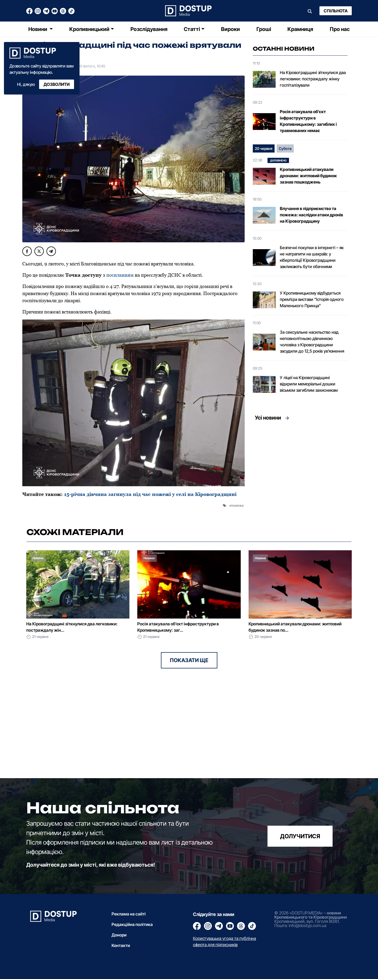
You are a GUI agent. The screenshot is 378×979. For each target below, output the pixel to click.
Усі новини (268, 418)
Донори (119, 935)
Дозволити (57, 84)
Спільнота (336, 10)
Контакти (121, 945)
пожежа (237, 505)
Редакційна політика (132, 924)
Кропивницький (89, 29)
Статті (192, 29)
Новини (38, 29)
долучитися (300, 836)
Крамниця (300, 29)
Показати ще (189, 660)
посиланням (120, 275)
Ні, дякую (26, 84)
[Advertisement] (300, 472)
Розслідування (148, 29)
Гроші (263, 29)
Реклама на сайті (129, 914)
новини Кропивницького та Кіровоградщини (310, 915)
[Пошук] (309, 11)
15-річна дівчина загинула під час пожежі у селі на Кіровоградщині (150, 494)
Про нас (340, 29)
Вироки (230, 29)
